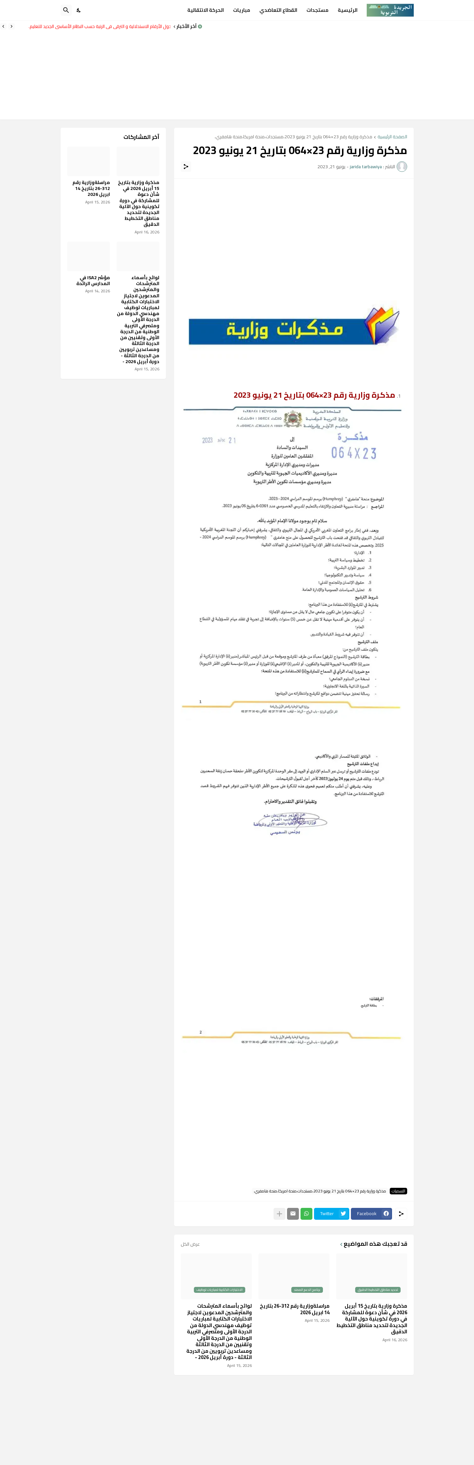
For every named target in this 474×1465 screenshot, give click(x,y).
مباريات (241, 10)
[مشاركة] (186, 166)
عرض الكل (190, 1244)
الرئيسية (347, 10)
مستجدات (317, 10)
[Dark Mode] (79, 10)
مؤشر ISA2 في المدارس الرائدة (93, 280)
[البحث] (66, 10)
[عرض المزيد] (279, 1214)
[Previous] (11, 26)
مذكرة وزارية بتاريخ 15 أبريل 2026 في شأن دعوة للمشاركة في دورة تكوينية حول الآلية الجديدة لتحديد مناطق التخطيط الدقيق (371, 1319)
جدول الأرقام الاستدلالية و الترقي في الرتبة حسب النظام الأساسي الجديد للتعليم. (98, 26)
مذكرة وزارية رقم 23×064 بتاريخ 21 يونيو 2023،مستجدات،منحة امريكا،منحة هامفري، (293, 137)
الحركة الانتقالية (205, 10)
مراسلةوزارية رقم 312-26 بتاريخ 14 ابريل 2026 (294, 1309)
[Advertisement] (338, 70)
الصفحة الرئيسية (392, 137)
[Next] (3, 26)
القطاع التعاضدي (278, 10)
